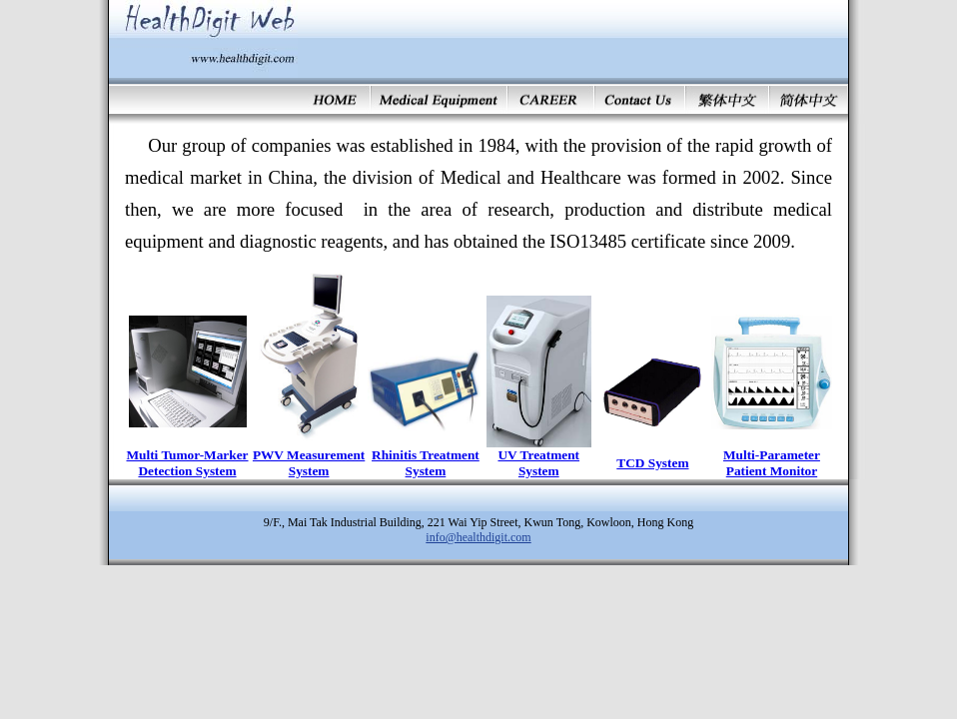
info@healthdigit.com (478, 537)
